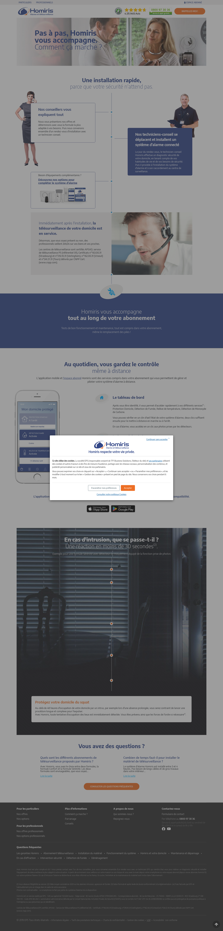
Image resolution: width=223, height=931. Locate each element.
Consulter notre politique (111, 494)
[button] (128, 488)
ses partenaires (155, 461)
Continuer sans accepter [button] (157, 439)
